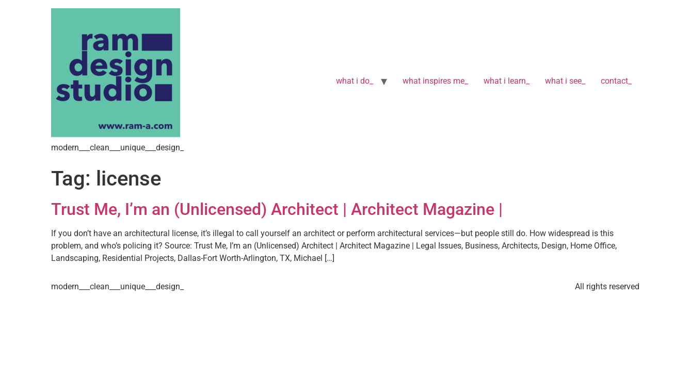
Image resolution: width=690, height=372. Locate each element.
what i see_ (565, 81)
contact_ (616, 81)
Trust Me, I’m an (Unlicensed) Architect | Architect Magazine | (279, 209)
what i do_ (354, 81)
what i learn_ (506, 81)
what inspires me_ (435, 81)
